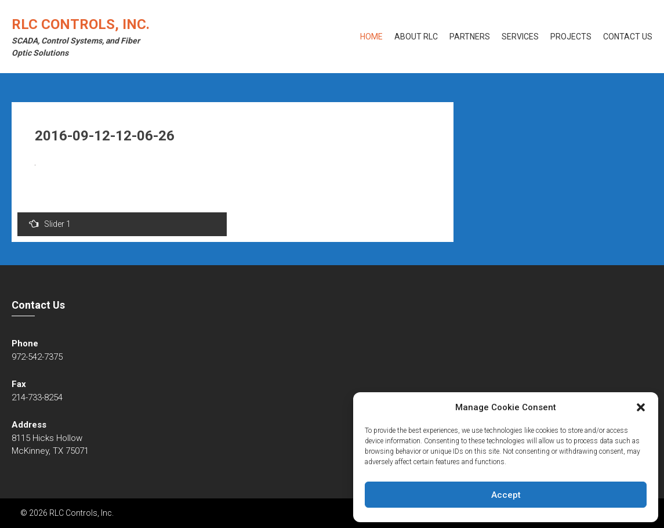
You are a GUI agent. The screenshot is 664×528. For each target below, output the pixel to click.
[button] (641, 407)
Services (520, 36)
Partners (469, 36)
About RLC (416, 36)
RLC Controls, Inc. (81, 24)
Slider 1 (50, 224)
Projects (571, 36)
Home (371, 36)
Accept (506, 495)
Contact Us (627, 36)
